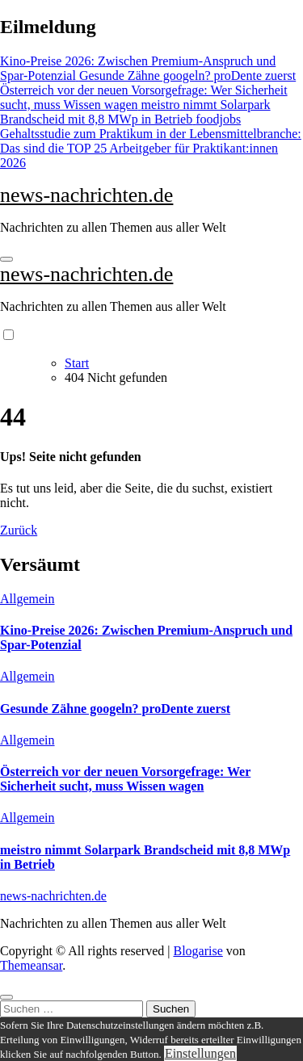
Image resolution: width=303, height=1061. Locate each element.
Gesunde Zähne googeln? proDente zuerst (115, 708)
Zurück (18, 530)
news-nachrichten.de (86, 195)
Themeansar (31, 965)
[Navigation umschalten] (6, 259)
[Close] (6, 997)
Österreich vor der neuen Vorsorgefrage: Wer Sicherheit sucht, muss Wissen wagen (125, 779)
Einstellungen (200, 1053)
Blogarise (197, 951)
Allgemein (27, 599)
